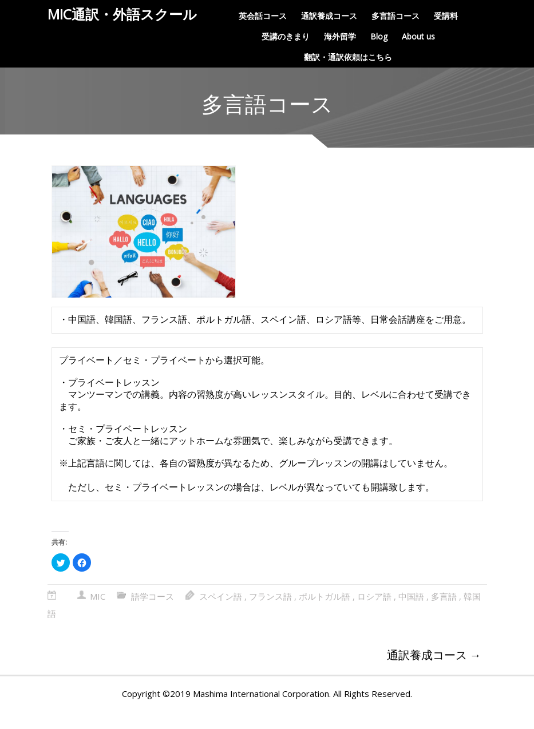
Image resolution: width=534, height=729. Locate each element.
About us (418, 36)
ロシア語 (374, 614)
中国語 (411, 614)
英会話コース (263, 15)
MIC (97, 614)
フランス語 (270, 614)
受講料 (446, 15)
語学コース (152, 614)
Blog (378, 36)
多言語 (444, 614)
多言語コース (395, 15)
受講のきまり (286, 36)
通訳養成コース (329, 15)
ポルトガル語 (324, 614)
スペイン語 (220, 614)
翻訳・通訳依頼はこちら (348, 56)
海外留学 (340, 36)
